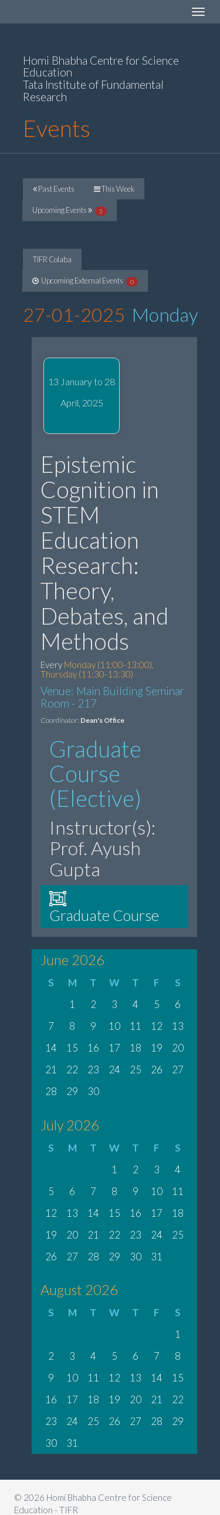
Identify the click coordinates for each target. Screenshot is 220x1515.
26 (157, 1069)
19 (157, 1048)
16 (93, 1048)
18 (135, 1048)
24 (114, 1069)
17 (114, 1048)
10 (114, 1026)
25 (135, 1069)
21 (51, 1069)
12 (157, 1026)
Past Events (54, 188)
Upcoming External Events (85, 281)
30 (93, 1091)
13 (178, 1026)
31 (157, 1256)
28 (51, 1091)
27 (178, 1069)
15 (72, 1048)
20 (178, 1048)
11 (135, 1026)
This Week (114, 188)
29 (72, 1091)
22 (72, 1069)
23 (93, 1069)
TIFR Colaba (52, 259)
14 (51, 1048)
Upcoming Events (69, 210)
